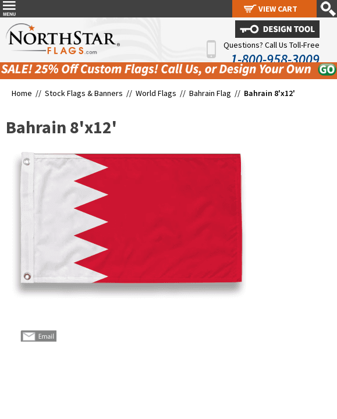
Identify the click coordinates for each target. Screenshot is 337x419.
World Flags (156, 93)
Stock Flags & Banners (84, 93)
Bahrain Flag (210, 93)
